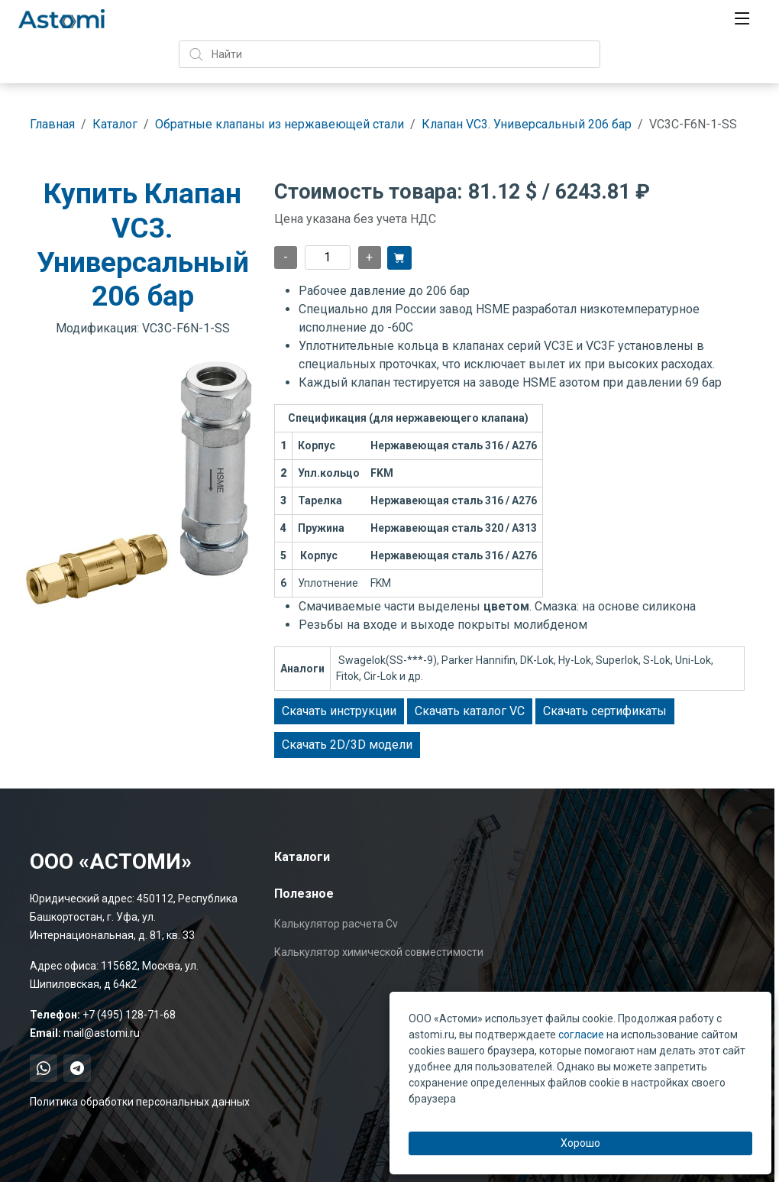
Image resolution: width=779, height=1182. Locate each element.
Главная (52, 124)
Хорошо (580, 1143)
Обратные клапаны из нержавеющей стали (279, 124)
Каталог (114, 124)
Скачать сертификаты (605, 711)
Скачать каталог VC (470, 711)
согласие (581, 1034)
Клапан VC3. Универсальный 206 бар (527, 124)
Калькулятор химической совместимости (378, 952)
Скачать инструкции (339, 711)
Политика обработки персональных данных (140, 1102)
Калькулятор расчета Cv (336, 923)
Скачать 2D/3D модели (347, 744)
